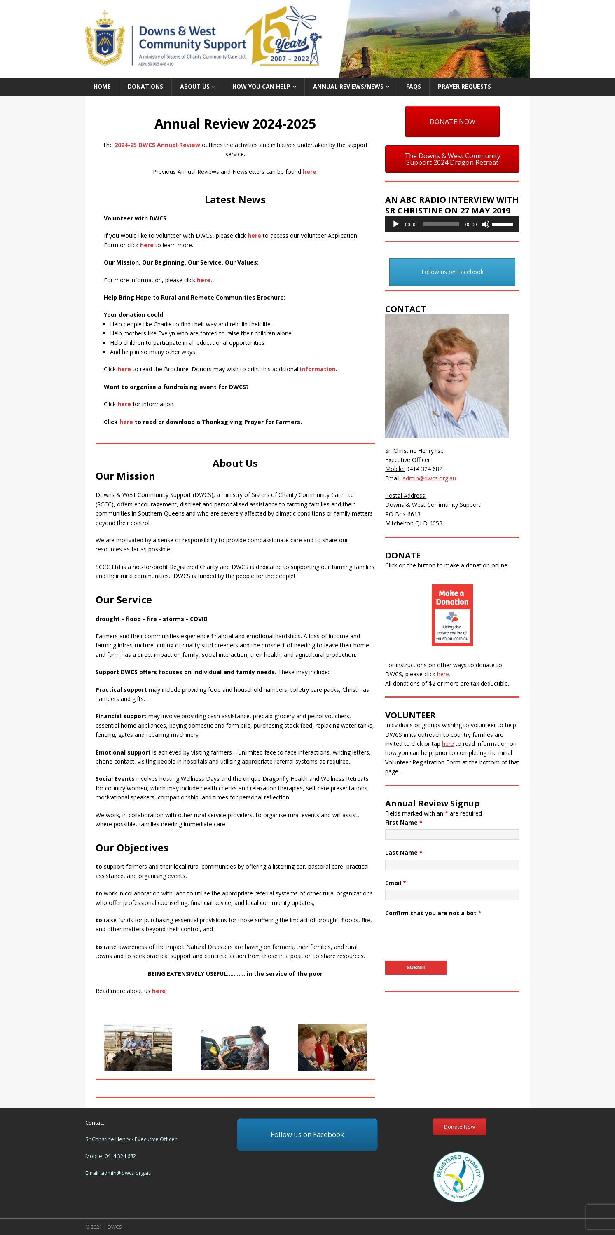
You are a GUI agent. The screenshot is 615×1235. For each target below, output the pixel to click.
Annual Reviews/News (348, 86)
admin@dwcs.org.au (126, 1172)
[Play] (396, 224)
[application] (452, 224)
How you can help (261, 86)
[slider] (441, 224)
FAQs (413, 86)
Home (102, 86)
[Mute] (486, 224)
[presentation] (447, 936)
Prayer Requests (464, 86)
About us (195, 86)
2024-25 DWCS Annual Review (157, 145)
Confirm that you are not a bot (433, 913)
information (318, 369)
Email (395, 883)
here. (204, 280)
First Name (404, 822)
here (309, 172)
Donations (145, 86)
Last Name (404, 852)
